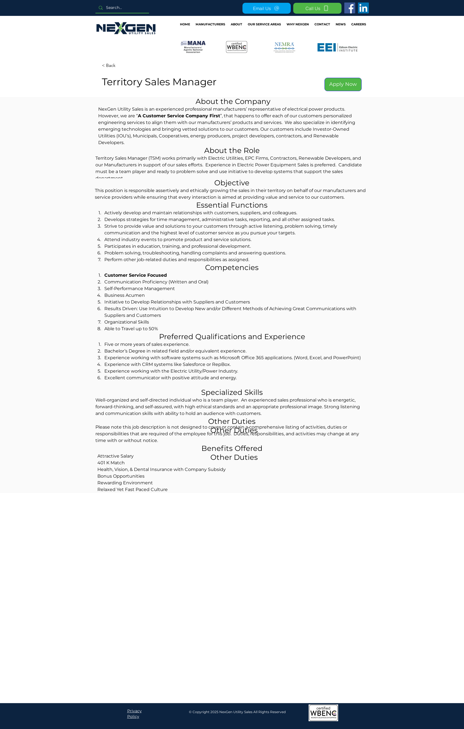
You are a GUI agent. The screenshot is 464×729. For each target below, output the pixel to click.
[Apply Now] (343, 84)
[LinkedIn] (363, 8)
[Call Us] (317, 8)
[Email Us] (266, 8)
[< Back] (121, 65)
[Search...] (121, 8)
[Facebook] (349, 8)
